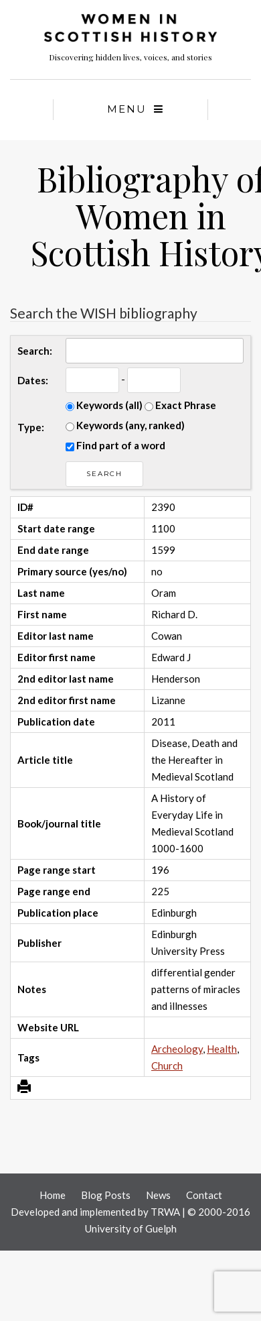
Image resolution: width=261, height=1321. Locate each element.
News (158, 1195)
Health (222, 1049)
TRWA (165, 1212)
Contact (204, 1195)
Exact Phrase (180, 405)
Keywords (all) (104, 405)
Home (52, 1195)
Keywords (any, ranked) (125, 425)
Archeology (177, 1049)
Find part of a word (115, 445)
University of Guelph (131, 1228)
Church (167, 1065)
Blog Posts (105, 1195)
